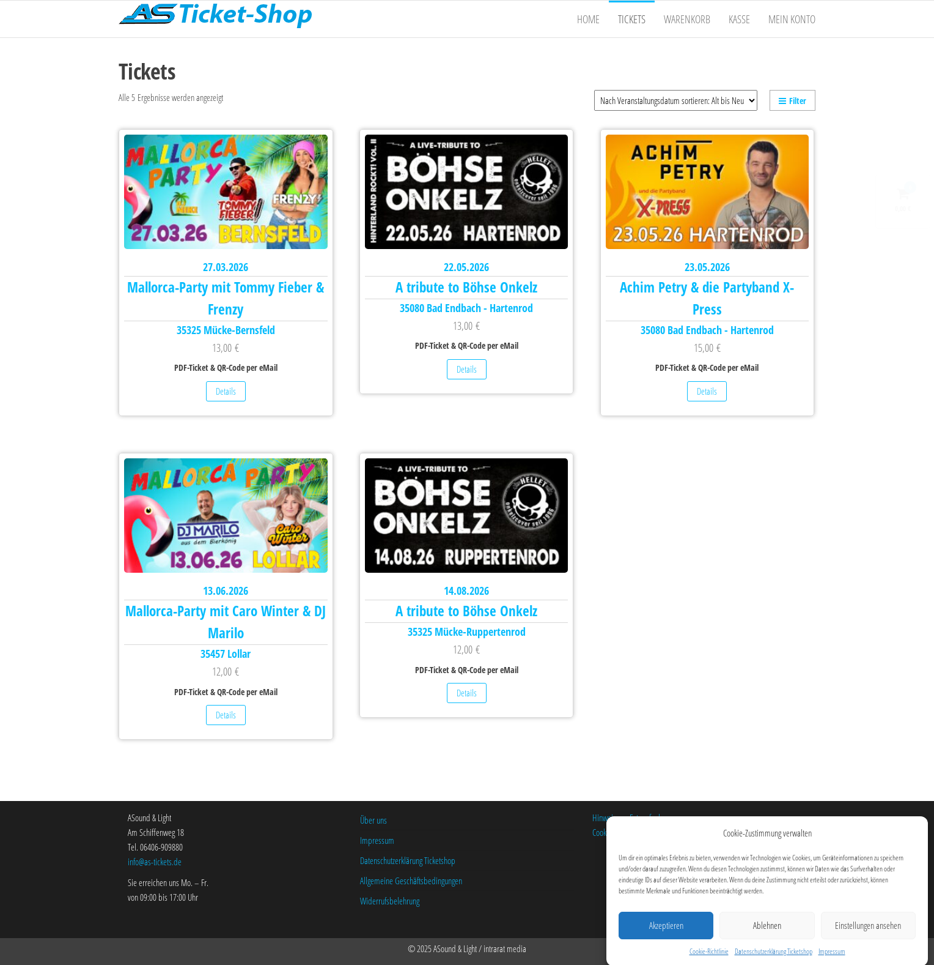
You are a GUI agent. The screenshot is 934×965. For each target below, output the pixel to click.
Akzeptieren (666, 936)
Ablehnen (767, 936)
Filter (792, 100)
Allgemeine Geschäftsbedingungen (411, 880)
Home (588, 19)
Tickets (631, 19)
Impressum (377, 840)
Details (226, 391)
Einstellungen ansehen (868, 936)
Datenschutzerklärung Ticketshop (407, 860)
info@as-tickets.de (155, 861)
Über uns (373, 820)
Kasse (739, 19)
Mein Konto (791, 19)
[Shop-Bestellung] (675, 100)
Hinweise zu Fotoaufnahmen (633, 817)
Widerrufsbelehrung (389, 901)
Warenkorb (687, 19)
